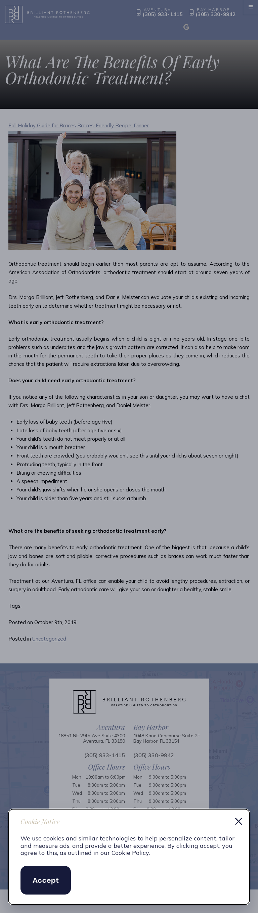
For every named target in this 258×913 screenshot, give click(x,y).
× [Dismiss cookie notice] (238, 820)
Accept (46, 880)
